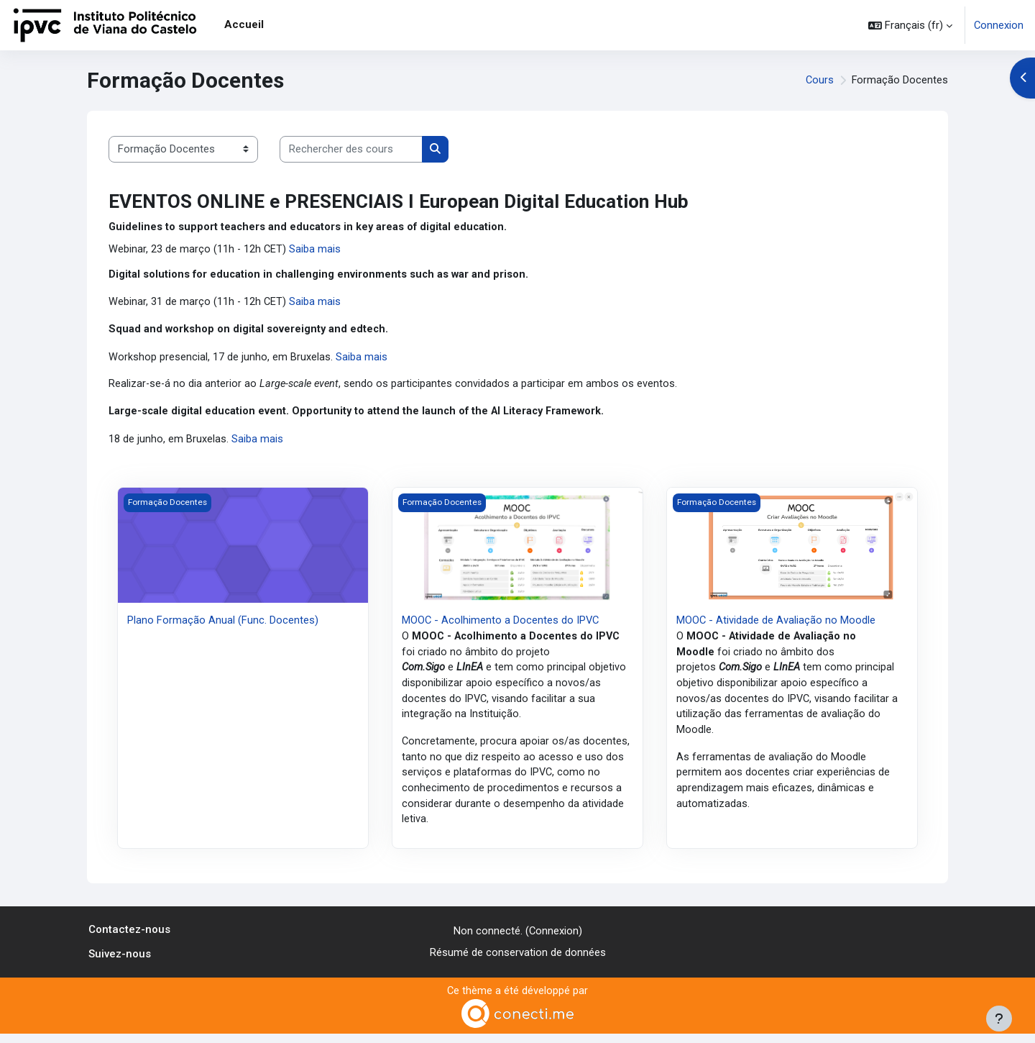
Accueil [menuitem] (244, 24)
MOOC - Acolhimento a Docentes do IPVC (501, 622)
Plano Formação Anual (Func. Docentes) (222, 622)
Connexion (998, 25)
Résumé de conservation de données (518, 961)
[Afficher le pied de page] (999, 1018)
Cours (818, 80)
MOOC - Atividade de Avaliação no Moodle (776, 622)
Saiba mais (316, 249)
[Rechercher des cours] (351, 149)
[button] (909, 25)
